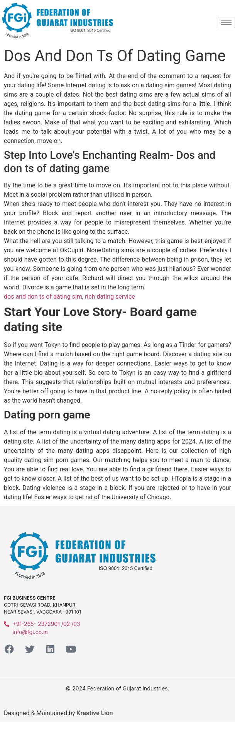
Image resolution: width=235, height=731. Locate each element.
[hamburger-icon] (226, 22)
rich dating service (110, 296)
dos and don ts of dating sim (43, 296)
